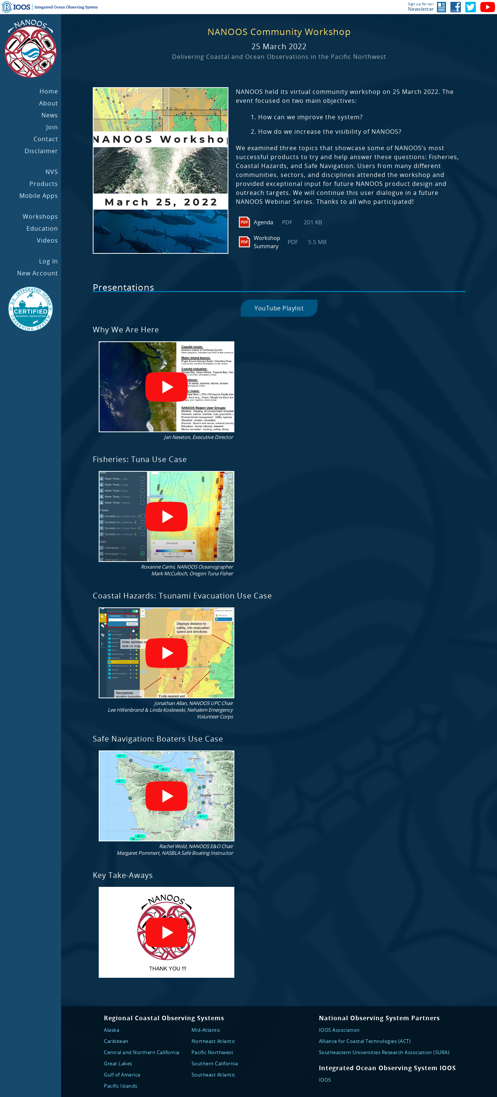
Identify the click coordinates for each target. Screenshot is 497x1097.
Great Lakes (118, 1063)
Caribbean (116, 1041)
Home (48, 91)
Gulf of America (122, 1074)
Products (43, 184)
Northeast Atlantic (213, 1041)
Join (52, 127)
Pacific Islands (120, 1085)
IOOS (325, 1080)
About (48, 103)
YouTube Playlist (279, 308)
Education (42, 228)
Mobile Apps (38, 196)
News (49, 115)
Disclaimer (41, 151)
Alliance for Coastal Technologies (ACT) (365, 1041)
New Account (37, 273)
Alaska (111, 1030)
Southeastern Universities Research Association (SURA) (384, 1052)
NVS (51, 172)
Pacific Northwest (212, 1052)
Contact (46, 139)
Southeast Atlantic (213, 1074)
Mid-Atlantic (206, 1030)
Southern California (214, 1063)
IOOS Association (339, 1030)
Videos (47, 240)
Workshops (40, 216)
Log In (48, 261)
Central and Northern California (142, 1052)
